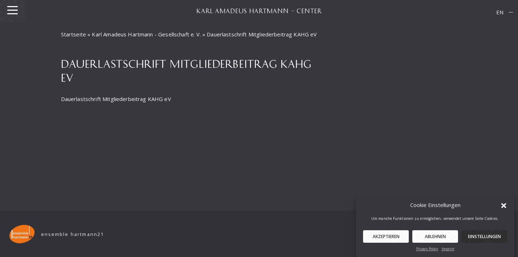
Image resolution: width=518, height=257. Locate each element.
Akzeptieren (386, 238)
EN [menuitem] (499, 12)
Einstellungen (484, 238)
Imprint (448, 250)
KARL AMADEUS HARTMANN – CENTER (259, 11)
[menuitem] (500, 12)
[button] (503, 206)
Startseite (73, 34)
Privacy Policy (427, 250)
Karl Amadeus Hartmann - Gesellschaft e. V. (146, 34)
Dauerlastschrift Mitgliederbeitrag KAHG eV (116, 98)
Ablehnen (435, 238)
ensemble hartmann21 (72, 234)
